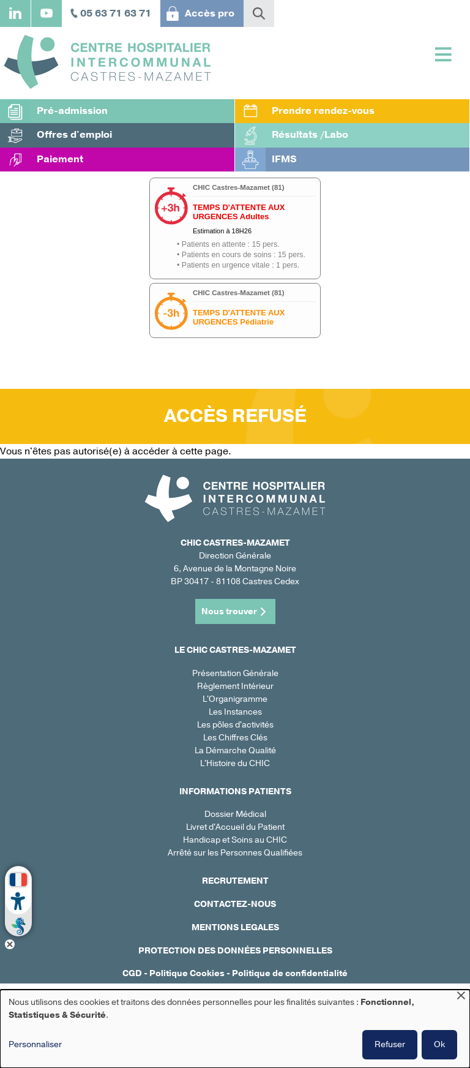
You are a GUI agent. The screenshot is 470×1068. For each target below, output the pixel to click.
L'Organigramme (235, 699)
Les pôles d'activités (235, 725)
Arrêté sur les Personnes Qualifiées (235, 853)
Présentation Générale (235, 673)
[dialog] (235, 1029)
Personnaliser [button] (35, 1044)
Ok (439, 1044)
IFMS (284, 159)
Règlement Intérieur (235, 686)
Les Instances (235, 712)
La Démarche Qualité (235, 750)
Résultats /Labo (310, 134)
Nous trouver (229, 611)
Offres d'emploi (74, 134)
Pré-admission (72, 111)
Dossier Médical (235, 814)
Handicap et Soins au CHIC (235, 840)
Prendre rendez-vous (323, 111)
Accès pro (209, 13)
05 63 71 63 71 (115, 13)
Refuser (390, 1044)
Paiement (60, 159)
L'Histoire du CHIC (235, 763)
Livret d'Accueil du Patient (235, 827)
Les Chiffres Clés (235, 737)
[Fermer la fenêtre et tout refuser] (461, 997)
